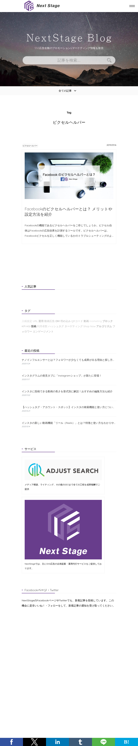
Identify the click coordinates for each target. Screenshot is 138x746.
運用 (41, 321)
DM (57, 321)
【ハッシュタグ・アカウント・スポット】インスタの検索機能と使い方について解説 (69, 407)
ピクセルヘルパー (33, 145)
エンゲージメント (43, 331)
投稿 (33, 326)
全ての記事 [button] (65, 90)
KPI (24, 326)
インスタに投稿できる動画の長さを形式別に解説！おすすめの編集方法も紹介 (67, 391)
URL (35, 321)
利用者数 (42, 326)
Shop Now (89, 326)
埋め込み (65, 321)
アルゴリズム (104, 326)
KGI (28, 326)
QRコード (77, 321)
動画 (86, 321)
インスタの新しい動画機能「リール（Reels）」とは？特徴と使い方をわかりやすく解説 (69, 423)
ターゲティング (74, 326)
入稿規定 (27, 321)
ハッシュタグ (56, 326)
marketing (95, 321)
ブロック (107, 321)
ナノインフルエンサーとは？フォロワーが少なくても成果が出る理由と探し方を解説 (69, 360)
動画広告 (49, 321)
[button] (11, 742)
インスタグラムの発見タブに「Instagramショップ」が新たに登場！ (62, 376)
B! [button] (126, 742)
